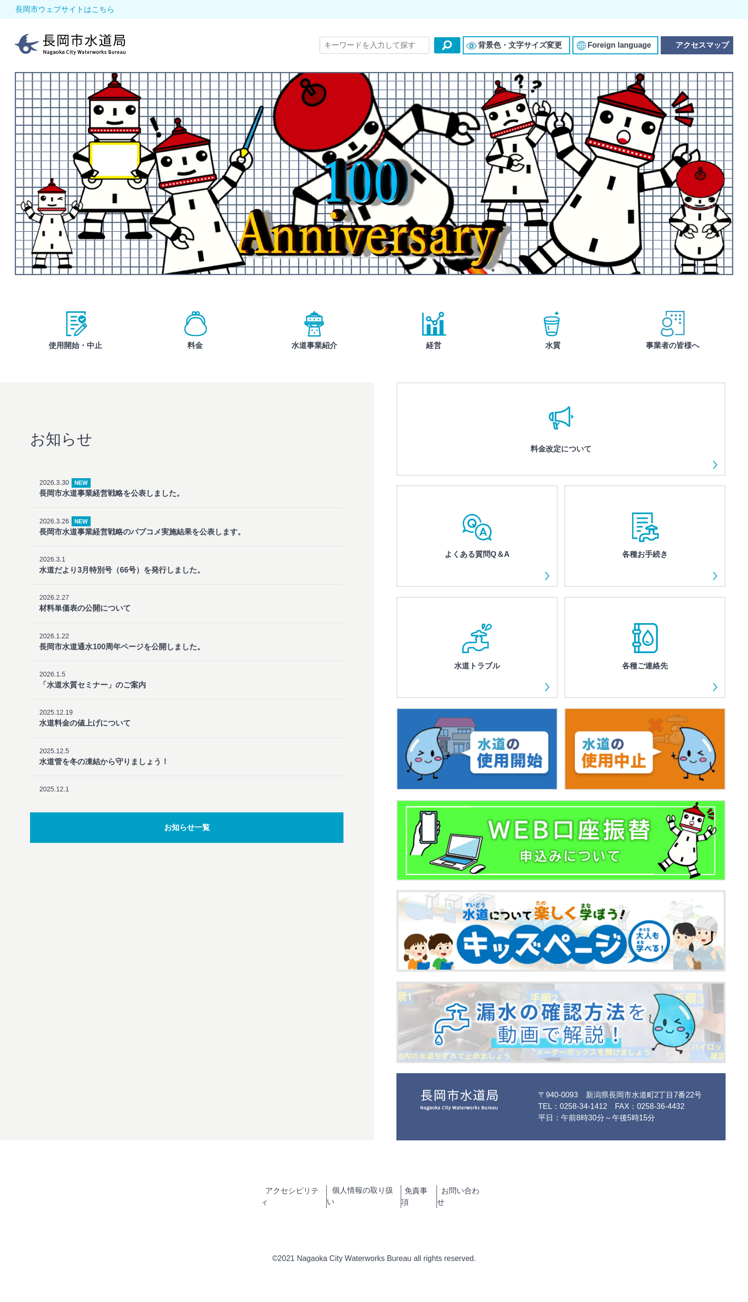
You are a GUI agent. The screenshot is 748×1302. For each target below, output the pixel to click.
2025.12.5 (186, 709)
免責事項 (426, 1194)
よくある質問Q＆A (477, 539)
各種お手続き (645, 539)
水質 (553, 334)
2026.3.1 (186, 552)
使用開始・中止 (75, 334)
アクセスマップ (697, 47)
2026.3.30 (186, 489)
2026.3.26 (186, 520)
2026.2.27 (186, 584)
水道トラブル (477, 650)
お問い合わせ (484, 1194)
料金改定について (561, 432)
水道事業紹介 (314, 334)
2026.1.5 (186, 646)
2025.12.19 (186, 677)
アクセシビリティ (272, 1194)
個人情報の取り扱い (356, 1194)
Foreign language (619, 47)
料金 (195, 334)
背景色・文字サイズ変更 (520, 47)
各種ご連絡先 (645, 650)
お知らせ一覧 (187, 832)
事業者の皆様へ (672, 334)
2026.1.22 (186, 615)
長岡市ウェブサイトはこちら (59, 9)
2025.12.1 (186, 740)
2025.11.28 (186, 771)
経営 (434, 334)
